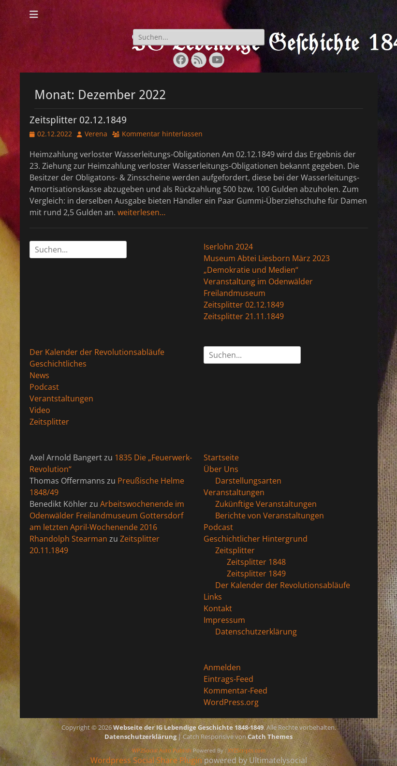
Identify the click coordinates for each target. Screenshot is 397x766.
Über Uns (221, 469)
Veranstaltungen (234, 492)
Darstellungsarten (248, 480)
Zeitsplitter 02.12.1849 (78, 120)
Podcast (44, 387)
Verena (96, 133)
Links (213, 596)
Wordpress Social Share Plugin (147, 760)
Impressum (224, 620)
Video (39, 410)
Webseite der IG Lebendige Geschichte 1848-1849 (188, 727)
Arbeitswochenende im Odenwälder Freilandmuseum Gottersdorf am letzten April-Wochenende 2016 (106, 515)
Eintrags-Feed (228, 679)
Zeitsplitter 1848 (256, 562)
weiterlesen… (141, 212)
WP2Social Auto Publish (161, 750)
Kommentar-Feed (235, 690)
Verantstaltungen (61, 398)
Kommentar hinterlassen (162, 133)
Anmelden (222, 667)
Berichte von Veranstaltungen (269, 515)
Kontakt (218, 608)
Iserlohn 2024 (228, 246)
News (39, 375)
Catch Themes (270, 736)
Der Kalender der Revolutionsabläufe (96, 352)
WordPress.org (231, 702)
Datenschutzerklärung (256, 631)
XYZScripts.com (246, 750)
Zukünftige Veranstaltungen (266, 504)
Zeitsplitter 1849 (256, 573)
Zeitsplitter (49, 421)
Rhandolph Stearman (68, 538)
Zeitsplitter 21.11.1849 (244, 316)
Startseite (221, 457)
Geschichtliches (58, 363)
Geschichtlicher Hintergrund (256, 538)
